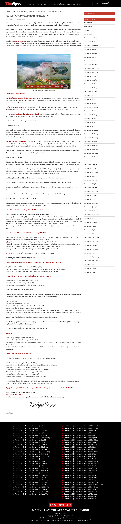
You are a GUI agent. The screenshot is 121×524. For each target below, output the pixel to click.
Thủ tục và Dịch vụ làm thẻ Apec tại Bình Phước (31, 456)
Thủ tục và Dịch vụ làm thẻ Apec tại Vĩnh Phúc (79, 496)
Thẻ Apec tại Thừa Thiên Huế (92, 245)
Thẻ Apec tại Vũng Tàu (90, 268)
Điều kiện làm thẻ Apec (57, 4)
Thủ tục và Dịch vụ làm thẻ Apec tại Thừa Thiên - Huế (82, 484)
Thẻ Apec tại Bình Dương (91, 61)
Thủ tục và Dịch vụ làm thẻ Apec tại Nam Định (79, 445)
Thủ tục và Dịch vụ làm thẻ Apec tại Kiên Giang (80, 428)
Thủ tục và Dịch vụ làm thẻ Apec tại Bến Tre (30, 449)
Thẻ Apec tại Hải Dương (91, 130)
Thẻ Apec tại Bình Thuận (91, 72)
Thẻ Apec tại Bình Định (90, 64)
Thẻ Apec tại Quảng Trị (90, 218)
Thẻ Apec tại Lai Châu (90, 161)
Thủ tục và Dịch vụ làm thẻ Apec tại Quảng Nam (80, 461)
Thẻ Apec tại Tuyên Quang (91, 257)
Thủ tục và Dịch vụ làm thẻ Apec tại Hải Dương (31, 487)
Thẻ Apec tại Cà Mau (90, 76)
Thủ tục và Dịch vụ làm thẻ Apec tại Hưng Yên (30, 494)
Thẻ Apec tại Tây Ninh (90, 230)
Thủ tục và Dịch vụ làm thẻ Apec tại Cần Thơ (30, 430)
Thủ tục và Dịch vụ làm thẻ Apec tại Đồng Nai (30, 473)
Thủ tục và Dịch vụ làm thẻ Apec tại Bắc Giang (30, 445)
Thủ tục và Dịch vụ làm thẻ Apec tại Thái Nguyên (80, 480)
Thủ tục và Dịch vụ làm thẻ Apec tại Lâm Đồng (80, 440)
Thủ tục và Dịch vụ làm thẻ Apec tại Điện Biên (30, 470)
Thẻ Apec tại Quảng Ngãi (91, 210)
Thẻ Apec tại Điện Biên (90, 99)
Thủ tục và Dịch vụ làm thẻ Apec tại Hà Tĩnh (30, 484)
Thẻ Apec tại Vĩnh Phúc (90, 264)
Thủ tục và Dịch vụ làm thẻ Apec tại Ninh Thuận (80, 452)
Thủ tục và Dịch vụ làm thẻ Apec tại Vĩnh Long (80, 494)
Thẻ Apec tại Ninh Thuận (91, 191)
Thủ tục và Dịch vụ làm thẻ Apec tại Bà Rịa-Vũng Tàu (33, 437)
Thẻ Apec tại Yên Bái (90, 272)
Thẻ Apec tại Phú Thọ (90, 195)
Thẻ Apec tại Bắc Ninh (90, 53)
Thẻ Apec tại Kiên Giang (91, 153)
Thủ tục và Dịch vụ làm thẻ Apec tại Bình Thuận (31, 459)
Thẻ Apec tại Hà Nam (90, 118)
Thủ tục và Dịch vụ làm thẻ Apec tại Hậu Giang (31, 492)
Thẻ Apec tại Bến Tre (90, 57)
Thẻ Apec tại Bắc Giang (91, 45)
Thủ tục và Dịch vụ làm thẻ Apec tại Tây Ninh (79, 475)
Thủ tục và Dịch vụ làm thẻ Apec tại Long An (79, 442)
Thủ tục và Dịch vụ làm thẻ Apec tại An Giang (30, 435)
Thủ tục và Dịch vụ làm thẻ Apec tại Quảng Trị (79, 468)
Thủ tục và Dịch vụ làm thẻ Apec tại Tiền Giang (80, 487)
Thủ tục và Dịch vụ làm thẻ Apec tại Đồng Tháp (31, 475)
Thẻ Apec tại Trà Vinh (90, 253)
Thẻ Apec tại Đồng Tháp (91, 107)
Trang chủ (31, 4)
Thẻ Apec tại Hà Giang (90, 114)
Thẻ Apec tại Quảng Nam (91, 207)
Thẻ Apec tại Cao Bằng (90, 80)
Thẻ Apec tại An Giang (90, 38)
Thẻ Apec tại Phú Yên (90, 199)
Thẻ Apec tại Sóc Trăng (90, 222)
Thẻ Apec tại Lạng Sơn (21, 19)
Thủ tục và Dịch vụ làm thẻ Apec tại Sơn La (78, 473)
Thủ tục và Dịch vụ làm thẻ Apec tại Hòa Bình (30, 489)
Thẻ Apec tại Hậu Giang (91, 137)
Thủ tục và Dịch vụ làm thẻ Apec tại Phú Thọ (79, 454)
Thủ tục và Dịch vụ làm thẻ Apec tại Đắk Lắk (30, 466)
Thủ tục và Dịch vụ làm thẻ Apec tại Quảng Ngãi (80, 463)
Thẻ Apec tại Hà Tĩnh (90, 126)
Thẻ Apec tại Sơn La (90, 226)
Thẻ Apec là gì (41, 4)
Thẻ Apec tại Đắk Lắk (90, 91)
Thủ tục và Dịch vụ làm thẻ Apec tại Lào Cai (79, 435)
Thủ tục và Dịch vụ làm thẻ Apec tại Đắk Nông (30, 468)
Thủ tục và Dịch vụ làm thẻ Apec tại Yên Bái (79, 499)
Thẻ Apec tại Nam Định (90, 180)
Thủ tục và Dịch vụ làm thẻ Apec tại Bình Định (30, 454)
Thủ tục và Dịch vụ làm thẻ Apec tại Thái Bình (79, 477)
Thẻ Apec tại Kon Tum (90, 157)
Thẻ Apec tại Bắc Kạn (90, 49)
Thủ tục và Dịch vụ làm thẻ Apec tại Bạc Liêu (30, 440)
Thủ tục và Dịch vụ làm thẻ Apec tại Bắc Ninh (30, 447)
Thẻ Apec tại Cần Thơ (90, 84)
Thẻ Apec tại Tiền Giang (91, 249)
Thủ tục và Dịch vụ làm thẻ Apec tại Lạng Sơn (79, 437)
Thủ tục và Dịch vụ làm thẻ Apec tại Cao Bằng (30, 463)
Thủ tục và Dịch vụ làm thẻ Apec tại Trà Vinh (79, 489)
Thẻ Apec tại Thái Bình (90, 234)
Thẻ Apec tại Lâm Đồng (91, 172)
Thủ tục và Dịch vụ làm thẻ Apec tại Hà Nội (29, 426)
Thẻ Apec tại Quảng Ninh (91, 214)
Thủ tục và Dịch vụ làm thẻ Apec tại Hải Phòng (30, 433)
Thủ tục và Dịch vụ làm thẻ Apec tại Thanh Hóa (80, 482)
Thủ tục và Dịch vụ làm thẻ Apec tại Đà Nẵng (30, 428)
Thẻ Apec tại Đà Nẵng (90, 88)
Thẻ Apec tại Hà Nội (90, 122)
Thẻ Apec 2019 (88, 34)
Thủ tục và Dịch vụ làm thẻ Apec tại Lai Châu (79, 433)
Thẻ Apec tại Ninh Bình (90, 187)
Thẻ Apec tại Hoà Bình (90, 141)
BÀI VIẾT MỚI (88, 22)
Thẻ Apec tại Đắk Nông (91, 95)
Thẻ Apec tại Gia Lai (90, 111)
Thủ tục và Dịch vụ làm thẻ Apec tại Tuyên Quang (80, 492)
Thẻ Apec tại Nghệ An (90, 184)
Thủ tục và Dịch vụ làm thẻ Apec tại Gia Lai (29, 477)
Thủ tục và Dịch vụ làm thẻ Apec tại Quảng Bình (80, 459)
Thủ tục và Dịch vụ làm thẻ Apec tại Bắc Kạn (30, 442)
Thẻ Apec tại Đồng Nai (90, 103)
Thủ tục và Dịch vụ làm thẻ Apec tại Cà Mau (29, 461)
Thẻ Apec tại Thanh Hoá (91, 241)
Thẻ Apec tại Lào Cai (90, 168)
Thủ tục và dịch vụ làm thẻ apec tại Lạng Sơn (19, 23)
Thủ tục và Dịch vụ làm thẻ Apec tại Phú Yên (79, 456)
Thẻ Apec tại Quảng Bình (91, 203)
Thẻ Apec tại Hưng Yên (91, 145)
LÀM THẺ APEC (89, 26)
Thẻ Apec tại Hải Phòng (91, 134)
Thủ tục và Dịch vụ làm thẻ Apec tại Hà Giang (30, 480)
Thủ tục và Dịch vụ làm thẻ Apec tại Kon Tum (79, 430)
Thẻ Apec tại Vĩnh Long (91, 260)
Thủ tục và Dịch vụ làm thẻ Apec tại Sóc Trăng (79, 470)
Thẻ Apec (87, 30)
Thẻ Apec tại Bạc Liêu (90, 41)
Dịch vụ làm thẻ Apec (74, 4)
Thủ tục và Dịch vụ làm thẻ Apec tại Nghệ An (79, 447)
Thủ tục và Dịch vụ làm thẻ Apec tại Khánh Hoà (80, 426)
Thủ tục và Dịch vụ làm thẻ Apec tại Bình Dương (31, 452)
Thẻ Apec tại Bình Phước (91, 68)
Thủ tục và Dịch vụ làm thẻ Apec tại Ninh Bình (79, 449)
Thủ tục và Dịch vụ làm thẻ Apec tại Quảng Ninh (80, 466)
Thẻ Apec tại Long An (90, 176)
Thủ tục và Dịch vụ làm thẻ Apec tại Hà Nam (30, 482)
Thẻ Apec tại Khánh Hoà (91, 149)
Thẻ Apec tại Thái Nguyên (91, 237)
